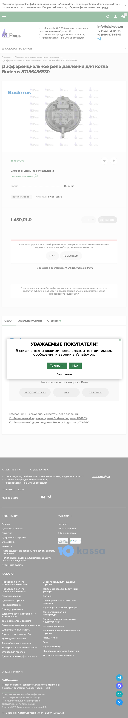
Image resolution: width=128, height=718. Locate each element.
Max (75, 365)
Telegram (56, 365)
